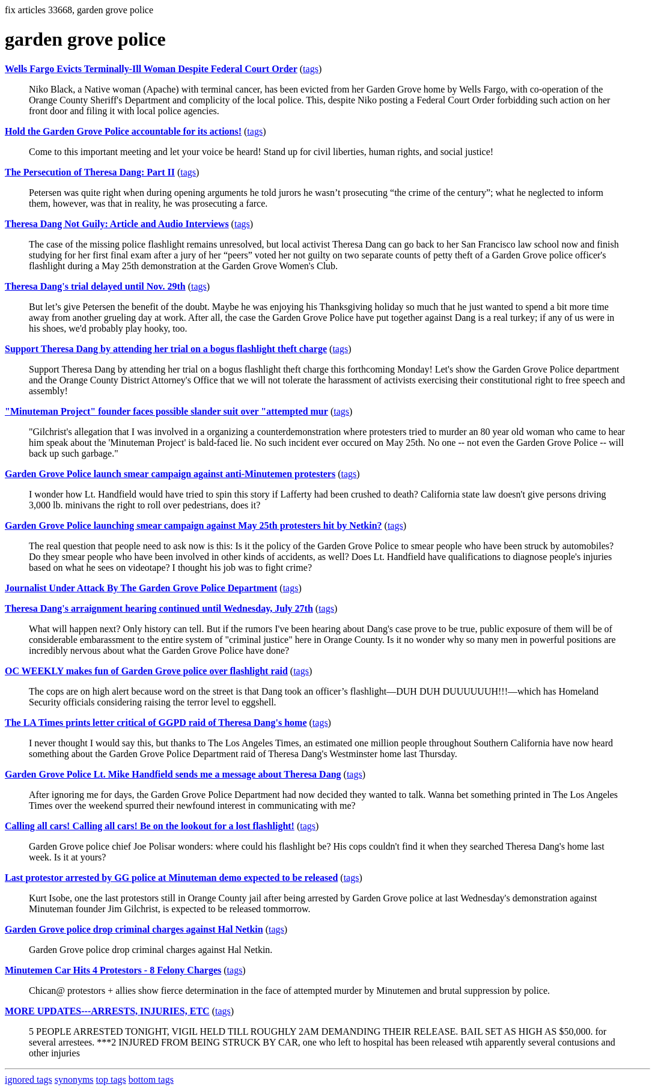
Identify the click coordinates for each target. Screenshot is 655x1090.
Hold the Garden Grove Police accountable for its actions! (123, 131)
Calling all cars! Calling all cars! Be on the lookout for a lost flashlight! (149, 826)
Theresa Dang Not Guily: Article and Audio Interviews (117, 224)
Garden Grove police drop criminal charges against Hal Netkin (134, 929)
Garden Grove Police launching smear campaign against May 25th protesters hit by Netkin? (193, 525)
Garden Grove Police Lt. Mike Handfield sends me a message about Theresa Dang (173, 774)
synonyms (74, 1079)
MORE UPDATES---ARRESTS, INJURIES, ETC (107, 1011)
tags (310, 69)
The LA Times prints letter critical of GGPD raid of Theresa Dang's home (156, 722)
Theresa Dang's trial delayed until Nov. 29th (95, 286)
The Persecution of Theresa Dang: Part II (90, 172)
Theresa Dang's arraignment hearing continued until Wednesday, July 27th (159, 608)
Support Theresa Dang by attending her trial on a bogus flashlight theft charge (166, 349)
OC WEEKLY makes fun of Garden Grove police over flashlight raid (146, 671)
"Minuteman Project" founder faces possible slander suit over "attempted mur (166, 411)
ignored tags (28, 1079)
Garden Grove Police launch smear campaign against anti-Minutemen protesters (170, 474)
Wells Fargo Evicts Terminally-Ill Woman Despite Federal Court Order (151, 69)
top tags (111, 1079)
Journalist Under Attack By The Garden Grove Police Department (141, 588)
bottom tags (151, 1079)
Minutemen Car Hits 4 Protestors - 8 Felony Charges (113, 970)
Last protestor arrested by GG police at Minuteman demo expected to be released (171, 877)
